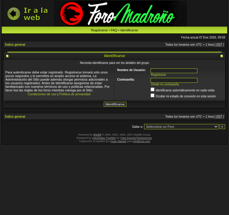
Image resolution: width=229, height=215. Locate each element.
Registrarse (99, 30)
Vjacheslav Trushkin (104, 137)
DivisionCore (144, 137)
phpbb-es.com (141, 141)
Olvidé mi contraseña (165, 84)
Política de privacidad (75, 94)
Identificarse (129, 30)
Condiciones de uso (42, 94)
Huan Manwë (118, 141)
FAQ (114, 30)
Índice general (15, 44)
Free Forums (128, 137)
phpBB (97, 134)
